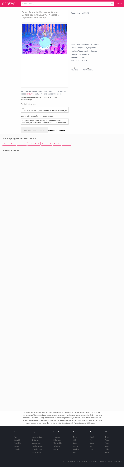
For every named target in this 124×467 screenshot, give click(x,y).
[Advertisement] (61, 71)
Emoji (107, 437)
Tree (91, 449)
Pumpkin (17, 449)
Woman (76, 446)
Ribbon (107, 449)
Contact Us (102, 461)
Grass (92, 443)
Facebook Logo (37, 446)
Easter (55, 449)
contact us (30, 94)
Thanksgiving (57, 443)
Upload (119, 3)
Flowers (107, 440)
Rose (107, 443)
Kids (74, 452)
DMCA (110, 461)
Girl (74, 440)
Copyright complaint (56, 130)
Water (107, 446)
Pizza (15, 437)
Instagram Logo (37, 437)
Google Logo (36, 452)
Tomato (16, 446)
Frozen (75, 437)
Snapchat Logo (37, 449)
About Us (94, 461)
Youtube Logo (36, 443)
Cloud (92, 437)
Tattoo (107, 452)
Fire (91, 440)
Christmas (56, 437)
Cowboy (76, 449)
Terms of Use (117, 461)
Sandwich (17, 440)
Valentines (56, 446)
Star (91, 446)
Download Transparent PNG (34, 130)
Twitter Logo (36, 440)
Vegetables (17, 443)
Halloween (56, 440)
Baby (75, 443)
